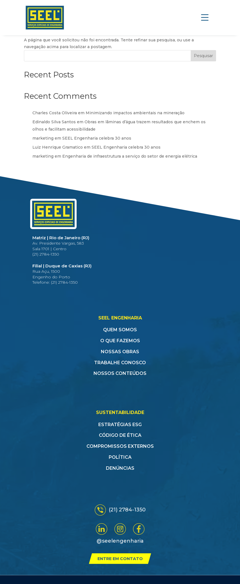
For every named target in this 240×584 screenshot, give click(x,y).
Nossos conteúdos (120, 373)
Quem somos (120, 329)
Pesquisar (203, 55)
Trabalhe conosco (120, 362)
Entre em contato (120, 558)
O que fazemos (120, 340)
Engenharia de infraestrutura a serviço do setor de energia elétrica (129, 156)
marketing (43, 138)
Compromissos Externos (120, 446)
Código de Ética (120, 435)
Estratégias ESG (120, 424)
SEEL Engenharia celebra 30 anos (96, 138)
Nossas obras (120, 351)
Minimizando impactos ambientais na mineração (135, 112)
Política (120, 457)
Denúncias (120, 468)
